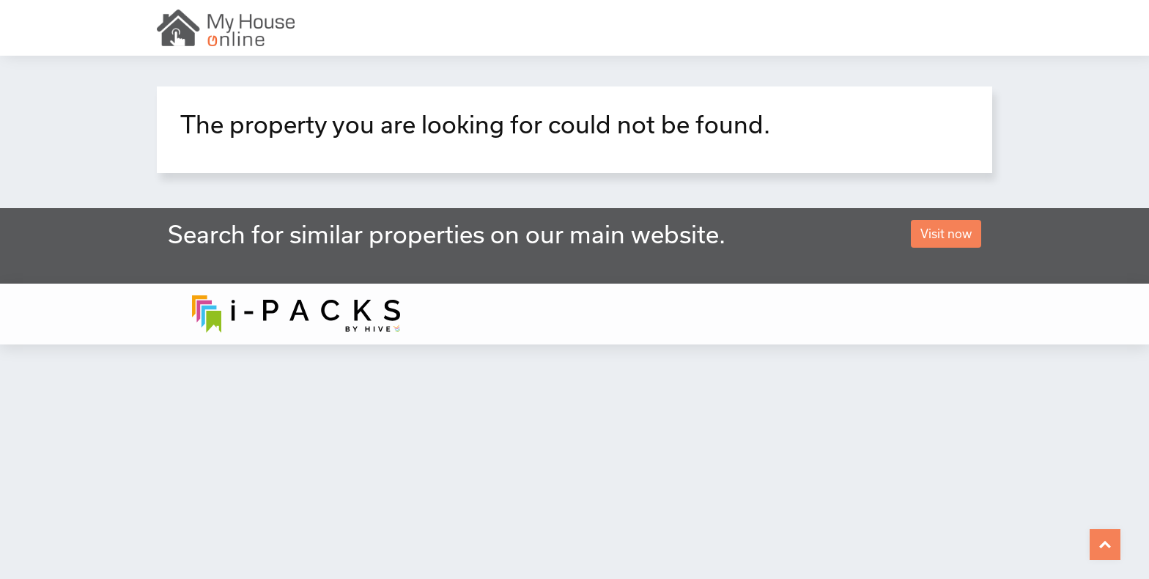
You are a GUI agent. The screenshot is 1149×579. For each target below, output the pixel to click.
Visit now (946, 233)
